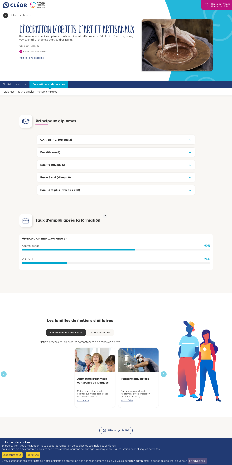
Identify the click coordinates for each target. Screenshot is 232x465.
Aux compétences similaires (66, 332)
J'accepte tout (12, 454)
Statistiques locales (14, 84)
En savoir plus (197, 460)
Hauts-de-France (220, 4)
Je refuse (33, 454)
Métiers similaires (47, 91)
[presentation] (164, 374)
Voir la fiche (83, 400)
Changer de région (220, 6)
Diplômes (9, 91)
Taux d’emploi (26, 91)
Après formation (100, 332)
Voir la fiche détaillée (31, 57)
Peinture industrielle (135, 378)
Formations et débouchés (49, 84)
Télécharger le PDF (118, 430)
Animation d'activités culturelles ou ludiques (93, 380)
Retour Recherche (20, 15)
